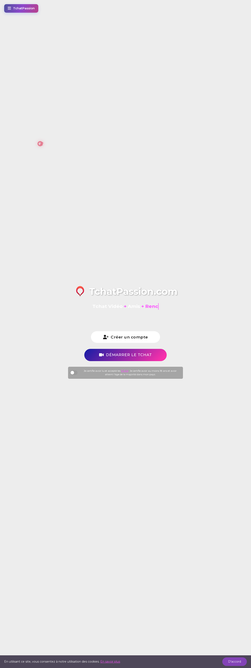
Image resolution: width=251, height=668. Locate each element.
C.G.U (124, 370)
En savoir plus (110, 661)
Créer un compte (125, 337)
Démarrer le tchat (125, 354)
